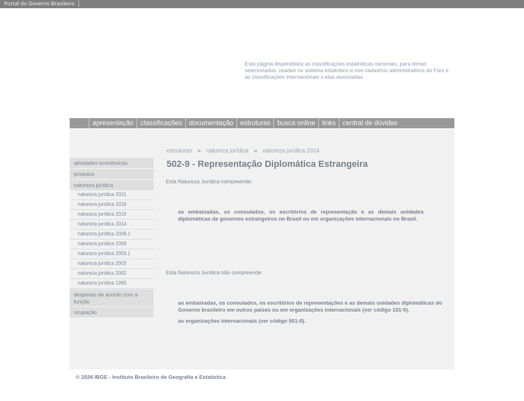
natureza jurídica (227, 150)
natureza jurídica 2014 (290, 150)
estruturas (179, 150)
